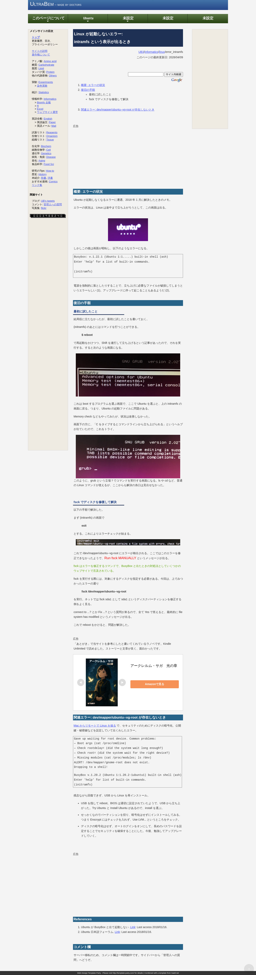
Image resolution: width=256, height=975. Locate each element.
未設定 (127, 19)
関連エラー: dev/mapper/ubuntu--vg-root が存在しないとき (117, 109)
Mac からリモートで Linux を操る (95, 725)
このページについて (48, 19)
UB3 (141, 52)
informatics (151, 52)
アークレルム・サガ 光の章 (153, 666)
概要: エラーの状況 (93, 85)
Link (132, 927)
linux (162, 52)
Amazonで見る (158, 684)
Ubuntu (88, 19)
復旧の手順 (88, 89)
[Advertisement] (128, 157)
